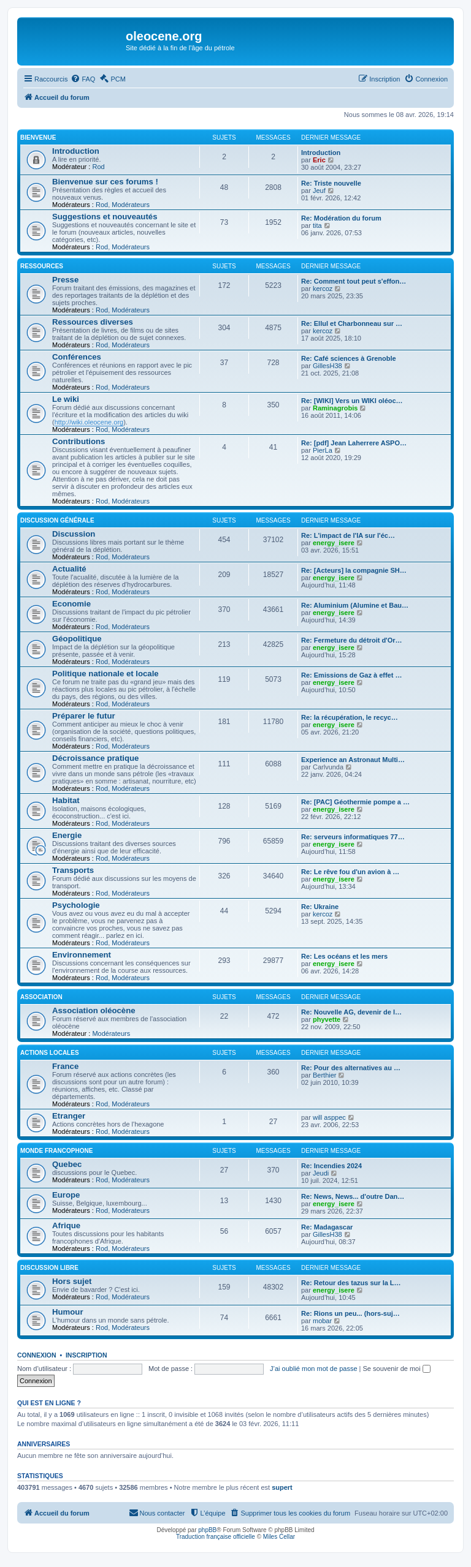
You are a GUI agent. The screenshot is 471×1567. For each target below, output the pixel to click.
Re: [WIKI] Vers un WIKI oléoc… (352, 400)
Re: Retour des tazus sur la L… (351, 1282)
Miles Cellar (279, 1536)
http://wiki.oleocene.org (89, 422)
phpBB (207, 1530)
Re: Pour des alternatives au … (350, 1067)
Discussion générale (57, 520)
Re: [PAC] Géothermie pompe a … (355, 802)
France (65, 1066)
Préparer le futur (83, 715)
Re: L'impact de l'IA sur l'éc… (348, 535)
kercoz (322, 288)
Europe (66, 1194)
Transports (73, 870)
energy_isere (333, 542)
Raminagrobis (335, 408)
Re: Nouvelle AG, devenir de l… (351, 1012)
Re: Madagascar (327, 1227)
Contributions (78, 441)
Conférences (76, 356)
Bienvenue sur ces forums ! (105, 181)
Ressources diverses (92, 322)
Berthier (325, 1075)
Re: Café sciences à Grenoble (348, 358)
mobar (322, 1320)
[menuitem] (83, 79)
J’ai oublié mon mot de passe (313, 1368)
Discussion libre (49, 1267)
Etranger (68, 1115)
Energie (67, 835)
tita (317, 225)
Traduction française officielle (215, 1536)
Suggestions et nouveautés (104, 216)
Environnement (81, 954)
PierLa (322, 450)
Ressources (41, 266)
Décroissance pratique (95, 758)
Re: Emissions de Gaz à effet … (351, 675)
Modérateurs (131, 204)
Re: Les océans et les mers (344, 956)
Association (41, 997)
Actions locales (49, 1052)
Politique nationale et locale (105, 673)
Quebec (67, 1164)
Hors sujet (72, 1281)
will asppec (329, 1117)
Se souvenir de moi (397, 1368)
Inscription (86, 1355)
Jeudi (321, 1173)
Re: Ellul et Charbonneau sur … (351, 323)
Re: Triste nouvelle (331, 183)
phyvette (326, 1019)
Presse (65, 279)
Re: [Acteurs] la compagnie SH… (354, 570)
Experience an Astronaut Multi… (353, 759)
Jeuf (319, 190)
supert (282, 1487)
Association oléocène (94, 1010)
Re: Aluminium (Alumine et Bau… (354, 605)
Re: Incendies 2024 (331, 1165)
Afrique (66, 1225)
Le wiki (65, 399)
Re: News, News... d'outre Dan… (352, 1196)
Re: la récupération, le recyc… (349, 717)
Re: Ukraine (320, 906)
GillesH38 (327, 365)
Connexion (36, 1355)
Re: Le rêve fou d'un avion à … (350, 871)
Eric (319, 160)
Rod (98, 166)
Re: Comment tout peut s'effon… (353, 281)
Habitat (66, 800)
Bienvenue (38, 137)
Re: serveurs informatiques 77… (353, 836)
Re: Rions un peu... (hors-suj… (350, 1313)
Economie (71, 603)
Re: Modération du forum (341, 218)
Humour (67, 1311)
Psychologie (76, 905)
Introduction (75, 151)
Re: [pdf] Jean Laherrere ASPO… (354, 443)
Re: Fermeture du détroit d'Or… (351, 640)
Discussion (73, 533)
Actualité (69, 568)
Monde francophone (56, 1150)
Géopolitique (77, 638)
